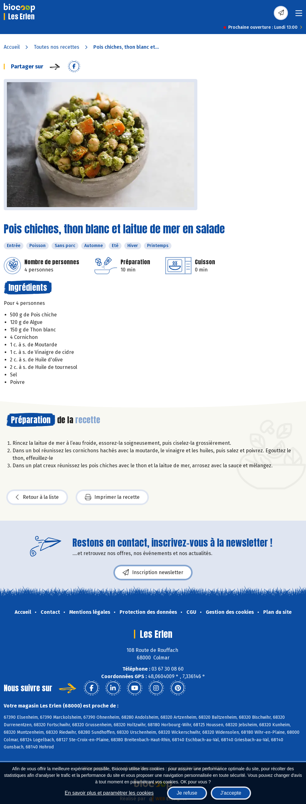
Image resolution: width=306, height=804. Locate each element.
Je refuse (187, 793)
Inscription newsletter (153, 572)
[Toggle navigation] (298, 15)
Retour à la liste (37, 497)
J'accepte (230, 793)
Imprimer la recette (112, 497)
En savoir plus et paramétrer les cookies (109, 793)
